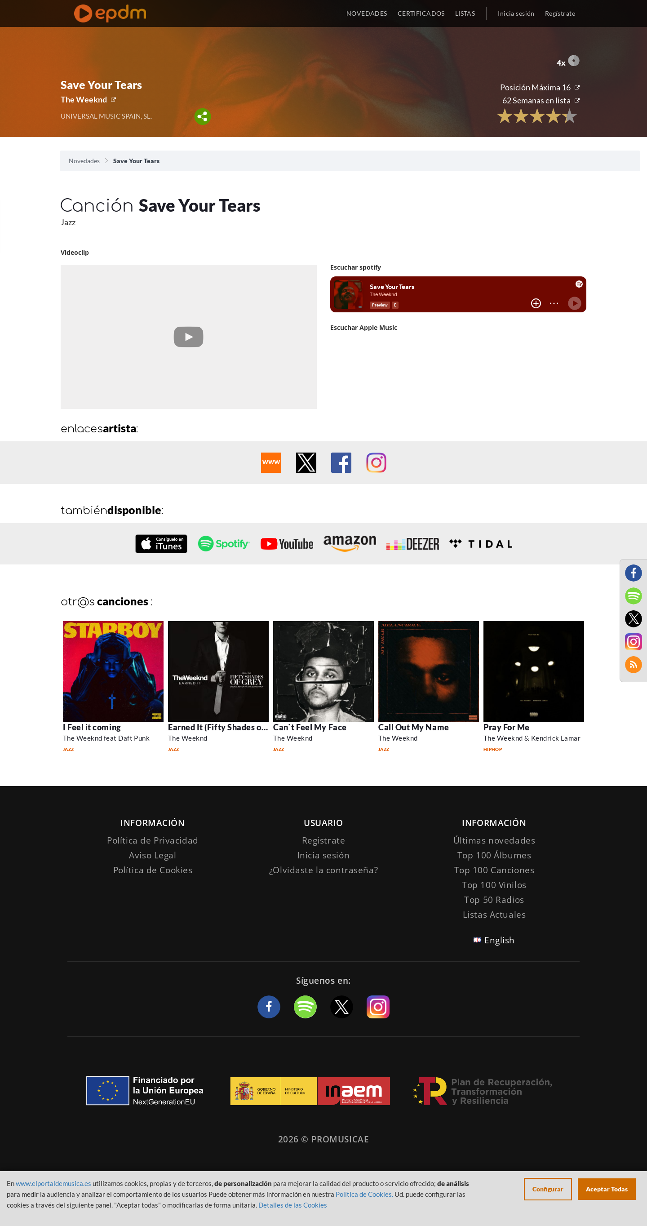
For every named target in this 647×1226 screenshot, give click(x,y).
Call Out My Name (413, 727)
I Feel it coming (92, 727)
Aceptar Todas (607, 1189)
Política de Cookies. (364, 1194)
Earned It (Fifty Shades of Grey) (228, 727)
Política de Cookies (153, 870)
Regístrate (560, 13)
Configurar (547, 1189)
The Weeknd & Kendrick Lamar (532, 738)
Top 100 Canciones (494, 870)
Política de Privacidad (153, 840)
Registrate (324, 840)
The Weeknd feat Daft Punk (106, 738)
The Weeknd (84, 99)
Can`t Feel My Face (310, 727)
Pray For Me (506, 727)
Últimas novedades (494, 840)
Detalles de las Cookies (292, 1205)
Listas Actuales (494, 914)
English (499, 940)
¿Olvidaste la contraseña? (323, 870)
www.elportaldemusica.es (53, 1183)
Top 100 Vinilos (494, 885)
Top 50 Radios (494, 900)
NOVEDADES (366, 13)
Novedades (84, 160)
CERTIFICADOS (421, 13)
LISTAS (465, 13)
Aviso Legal (152, 855)
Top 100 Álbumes (494, 855)
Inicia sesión (516, 13)
